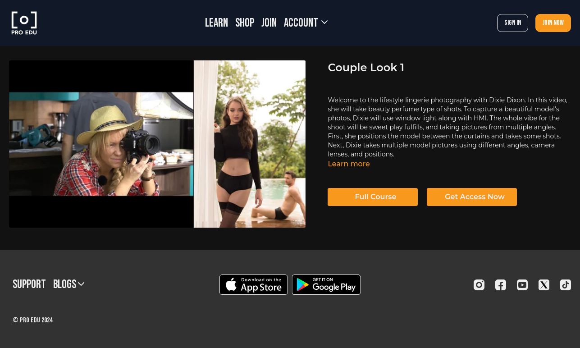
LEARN (216, 23)
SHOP (244, 23)
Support (29, 285)
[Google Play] (326, 285)
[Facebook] (500, 284)
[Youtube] (522, 284)
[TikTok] (565, 284)
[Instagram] (479, 284)
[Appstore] (253, 285)
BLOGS (68, 285)
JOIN (269, 23)
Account (306, 23)
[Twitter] (544, 284)
